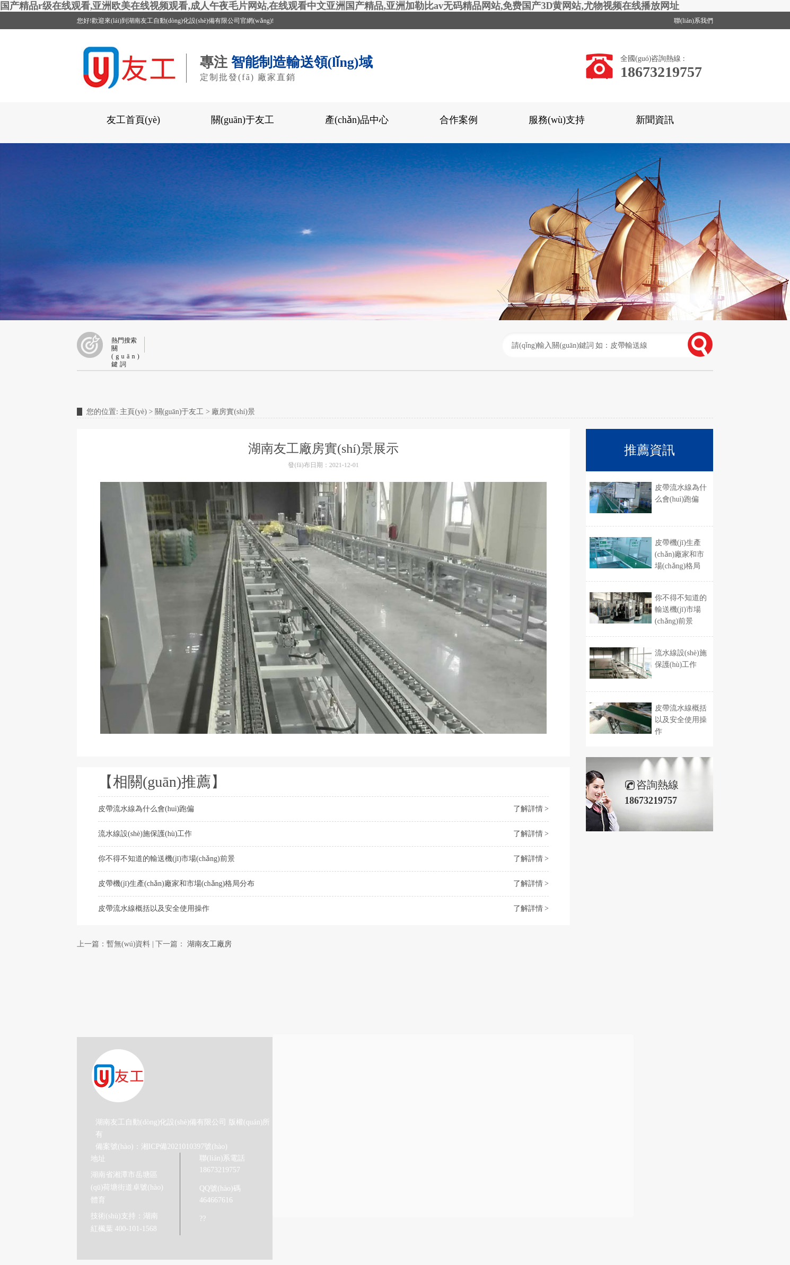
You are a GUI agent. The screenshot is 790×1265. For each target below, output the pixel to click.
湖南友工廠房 (209, 944)
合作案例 (459, 120)
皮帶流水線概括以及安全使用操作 (153, 908)
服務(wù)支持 (557, 120)
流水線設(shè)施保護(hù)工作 (145, 834)
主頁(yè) (133, 412)
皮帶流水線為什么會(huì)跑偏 (146, 809)
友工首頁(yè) (133, 120)
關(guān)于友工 (242, 120)
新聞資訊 (655, 120)
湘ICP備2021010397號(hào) (184, 1146)
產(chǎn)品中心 (357, 120)
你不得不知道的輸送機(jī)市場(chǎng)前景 (166, 859)
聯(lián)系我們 (693, 20)
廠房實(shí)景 (233, 412)
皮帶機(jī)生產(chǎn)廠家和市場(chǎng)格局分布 (176, 884)
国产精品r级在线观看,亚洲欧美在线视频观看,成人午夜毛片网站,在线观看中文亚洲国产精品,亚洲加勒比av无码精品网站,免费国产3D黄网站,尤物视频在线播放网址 (339, 6)
